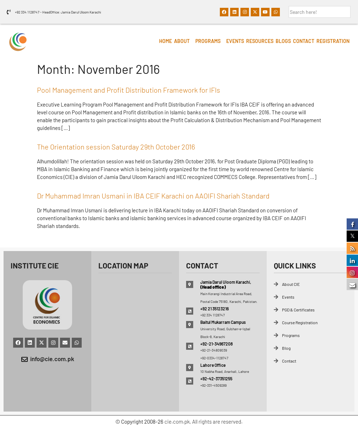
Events (235, 41)
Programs (208, 41)
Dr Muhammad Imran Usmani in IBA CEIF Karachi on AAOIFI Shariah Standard (153, 195)
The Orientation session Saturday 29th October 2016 (116, 146)
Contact (303, 41)
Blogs (283, 41)
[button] (183, 41)
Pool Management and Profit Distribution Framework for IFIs (128, 90)
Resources (259, 41)
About (182, 41)
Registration (332, 41)
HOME (165, 41)
